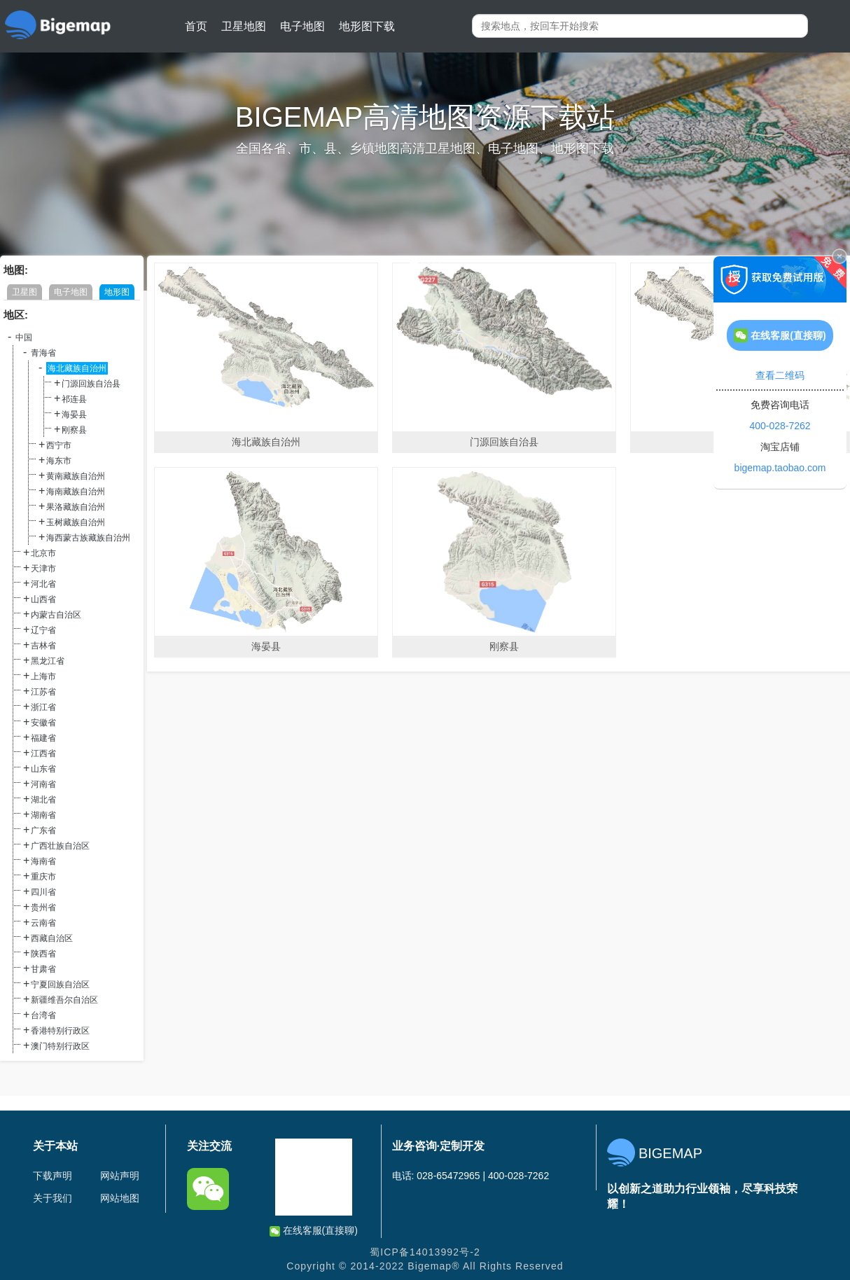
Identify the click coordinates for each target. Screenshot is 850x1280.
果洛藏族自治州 (75, 507)
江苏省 (43, 692)
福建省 (43, 738)
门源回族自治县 (91, 384)
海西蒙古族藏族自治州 (88, 538)
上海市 (43, 676)
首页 (196, 26)
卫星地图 (243, 26)
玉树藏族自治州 (75, 522)
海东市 (58, 461)
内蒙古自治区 (56, 615)
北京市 (43, 553)
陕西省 (43, 954)
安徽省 (43, 723)
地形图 (117, 292)
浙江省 (43, 707)
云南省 (43, 923)
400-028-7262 (779, 425)
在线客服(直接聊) (314, 1231)
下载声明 (52, 1175)
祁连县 (74, 399)
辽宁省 (43, 630)
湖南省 (43, 815)
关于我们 (52, 1198)
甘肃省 (43, 969)
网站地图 (119, 1198)
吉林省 (43, 646)
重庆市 (43, 877)
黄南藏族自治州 (75, 476)
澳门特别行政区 (60, 1046)
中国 (23, 337)
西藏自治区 (52, 938)
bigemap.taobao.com (780, 467)
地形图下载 (367, 26)
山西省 (43, 599)
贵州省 (43, 907)
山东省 (43, 769)
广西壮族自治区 (60, 846)
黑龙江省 (47, 661)
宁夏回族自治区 (60, 984)
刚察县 (74, 430)
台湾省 (43, 1015)
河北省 (43, 584)
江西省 (43, 753)
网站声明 (119, 1175)
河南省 (43, 784)
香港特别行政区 (60, 1031)
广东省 (43, 830)
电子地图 (302, 26)
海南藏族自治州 (75, 491)
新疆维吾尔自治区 (64, 1000)
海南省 (43, 861)
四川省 (43, 892)
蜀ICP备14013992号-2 (425, 1252)
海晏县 (74, 414)
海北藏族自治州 (77, 368)
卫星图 (24, 292)
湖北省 (43, 800)
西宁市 (58, 445)
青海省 (43, 353)
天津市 (43, 568)
